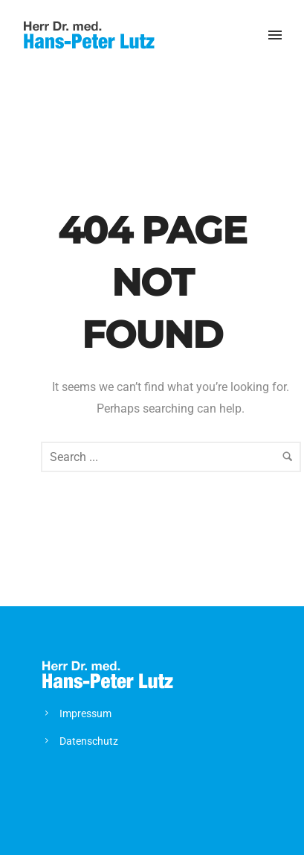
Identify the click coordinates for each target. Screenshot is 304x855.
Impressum (85, 713)
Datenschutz (88, 741)
